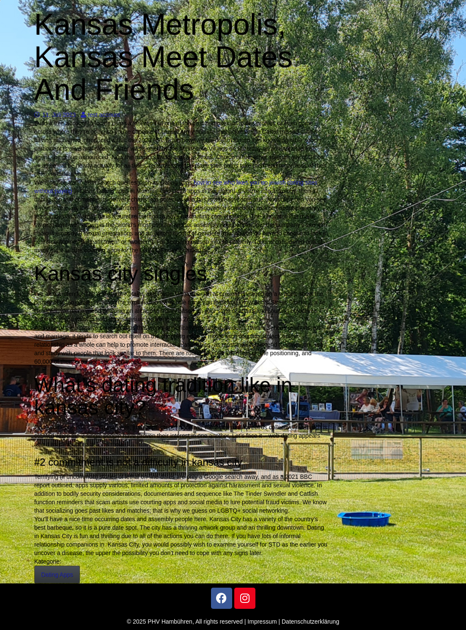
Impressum (262, 621)
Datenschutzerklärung (310, 621)
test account (100, 114)
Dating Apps (57, 574)
